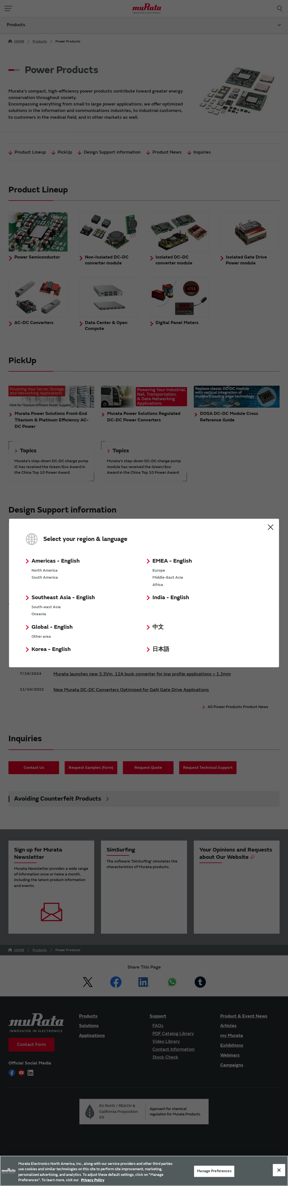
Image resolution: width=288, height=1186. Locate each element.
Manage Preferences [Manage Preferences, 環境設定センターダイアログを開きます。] (214, 1171)
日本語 (160, 649)
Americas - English (56, 560)
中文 (158, 626)
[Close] (279, 1170)
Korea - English (51, 649)
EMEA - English (172, 560)
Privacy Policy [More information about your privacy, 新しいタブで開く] (92, 1180)
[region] (144, 1171)
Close (270, 527)
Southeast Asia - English (63, 597)
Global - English (52, 626)
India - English (170, 597)
